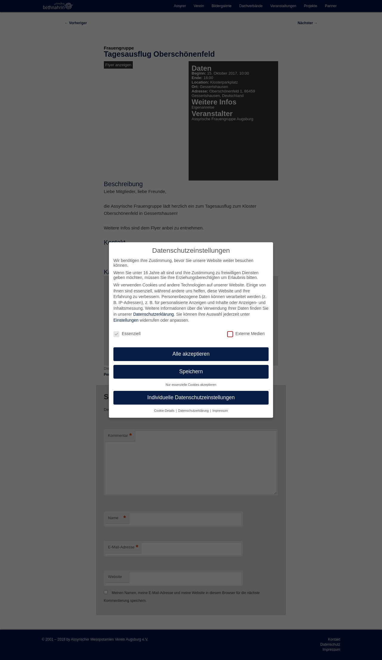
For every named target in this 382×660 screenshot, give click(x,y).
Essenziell (127, 333)
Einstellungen (125, 320)
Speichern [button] (191, 371)
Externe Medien (246, 333)
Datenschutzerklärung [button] (194, 410)
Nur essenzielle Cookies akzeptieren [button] (191, 384)
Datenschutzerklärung (153, 314)
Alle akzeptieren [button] (191, 354)
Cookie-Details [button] (164, 410)
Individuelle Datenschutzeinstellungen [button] (191, 397)
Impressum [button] (220, 410)
